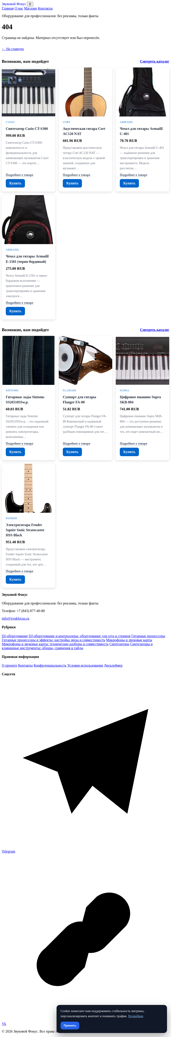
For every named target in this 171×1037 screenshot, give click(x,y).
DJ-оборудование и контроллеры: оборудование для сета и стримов (79, 636)
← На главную (13, 49)
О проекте (9, 665)
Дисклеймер (113, 665)
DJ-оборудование (15, 636)
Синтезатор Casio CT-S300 (27, 129)
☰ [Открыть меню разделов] (30, 4)
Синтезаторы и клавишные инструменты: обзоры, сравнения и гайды (77, 646)
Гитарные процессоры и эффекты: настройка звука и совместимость (53, 640)
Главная (8, 8)
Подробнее (135, 1016)
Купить (15, 183)
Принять (70, 1025)
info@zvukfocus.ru (15, 618)
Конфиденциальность (50, 665)
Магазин (30, 8)
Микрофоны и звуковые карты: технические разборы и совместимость (55, 644)
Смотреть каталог (154, 61)
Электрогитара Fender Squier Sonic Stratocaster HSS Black (25, 530)
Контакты (45, 8)
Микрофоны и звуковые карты (129, 640)
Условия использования (85, 665)
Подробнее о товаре (19, 175)
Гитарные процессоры (148, 636)
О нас (19, 8)
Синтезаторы (119, 644)
